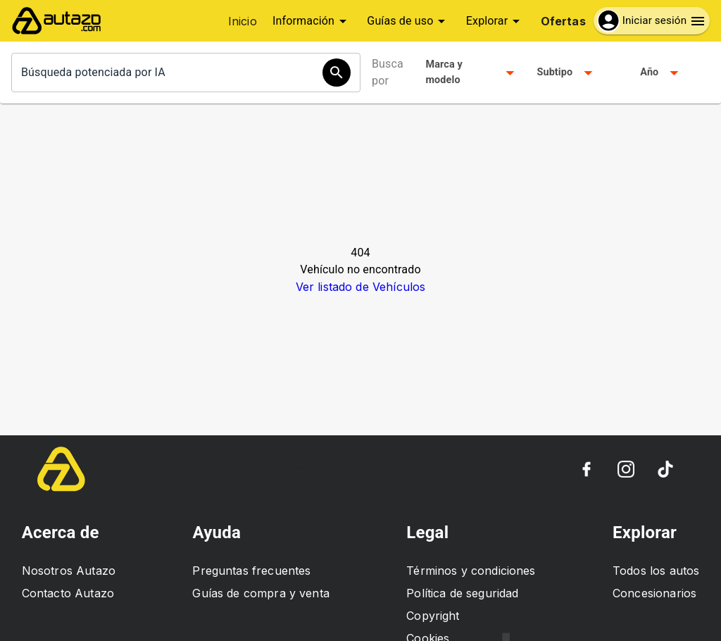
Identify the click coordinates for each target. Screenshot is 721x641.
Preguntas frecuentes (251, 571)
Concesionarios (654, 593)
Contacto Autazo (68, 593)
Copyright (432, 616)
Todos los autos (656, 571)
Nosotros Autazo (68, 571)
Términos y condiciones (470, 571)
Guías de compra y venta (260, 593)
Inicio (242, 21)
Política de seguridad (462, 593)
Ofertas (563, 21)
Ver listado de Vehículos (361, 287)
